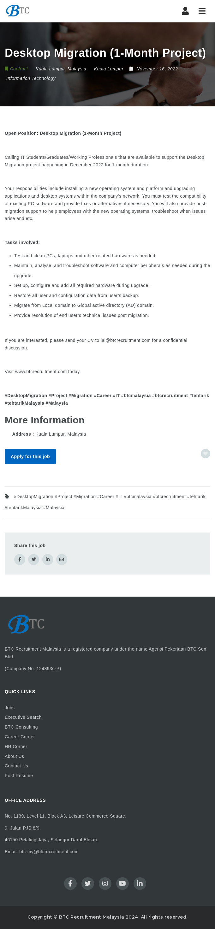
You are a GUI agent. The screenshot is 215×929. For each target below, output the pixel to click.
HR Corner (16, 746)
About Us (14, 756)
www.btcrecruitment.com (41, 371)
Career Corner (20, 736)
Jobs (10, 707)
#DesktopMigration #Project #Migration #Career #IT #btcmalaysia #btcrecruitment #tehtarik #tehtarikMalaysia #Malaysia (105, 502)
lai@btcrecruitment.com (126, 340)
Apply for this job (30, 456)
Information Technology (31, 78)
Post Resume (19, 775)
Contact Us (16, 765)
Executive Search (23, 717)
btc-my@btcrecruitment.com (49, 851)
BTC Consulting (21, 727)
